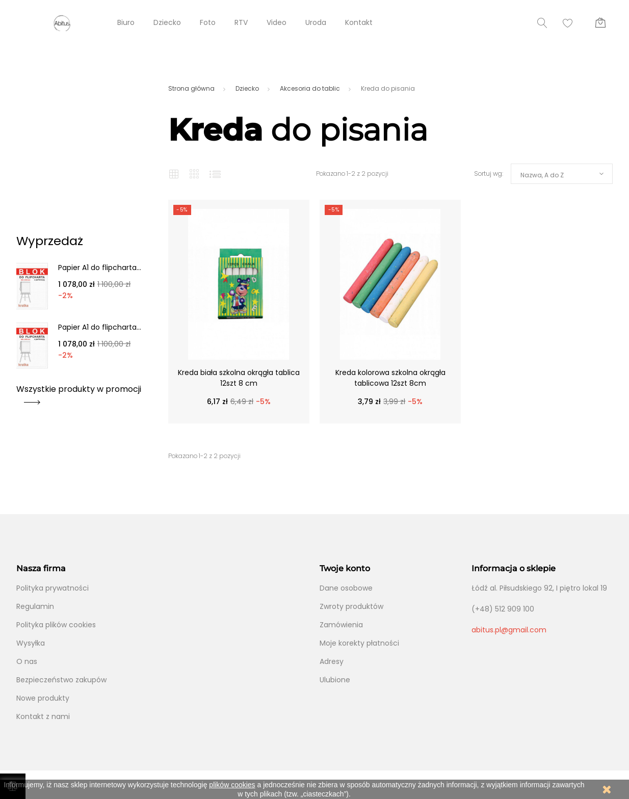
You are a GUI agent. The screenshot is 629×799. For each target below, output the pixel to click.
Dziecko (167, 22)
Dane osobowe (346, 588)
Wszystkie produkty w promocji (78, 392)
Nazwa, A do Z (542, 175)
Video (276, 22)
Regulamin (35, 606)
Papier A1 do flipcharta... (99, 267)
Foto (208, 22)
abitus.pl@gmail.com (508, 630)
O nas (26, 661)
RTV (241, 22)
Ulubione (335, 680)
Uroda (315, 22)
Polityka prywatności (52, 588)
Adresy (332, 661)
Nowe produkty (42, 698)
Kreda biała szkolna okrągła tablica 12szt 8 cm (239, 377)
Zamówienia (341, 625)
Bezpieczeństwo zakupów (61, 680)
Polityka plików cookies (56, 625)
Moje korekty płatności (359, 643)
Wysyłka (30, 643)
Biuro (126, 22)
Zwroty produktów (351, 606)
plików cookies (232, 785)
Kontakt (359, 22)
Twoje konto (345, 568)
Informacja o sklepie (513, 568)
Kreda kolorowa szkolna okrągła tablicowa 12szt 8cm (390, 377)
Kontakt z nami (43, 716)
